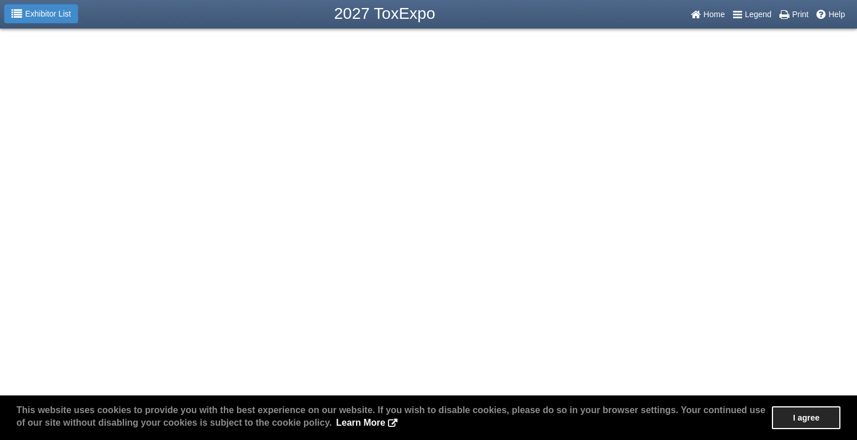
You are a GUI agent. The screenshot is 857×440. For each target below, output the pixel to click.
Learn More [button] (360, 422)
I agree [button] (806, 417)
